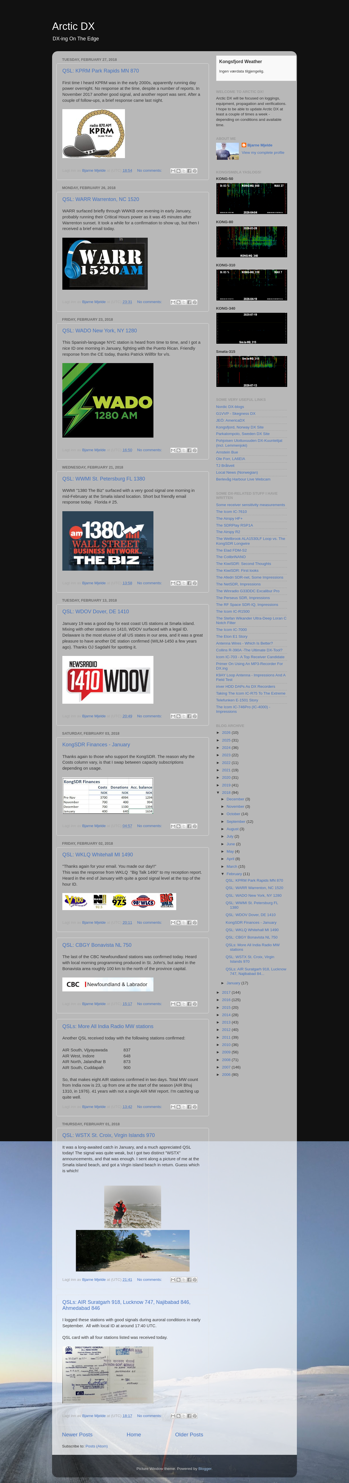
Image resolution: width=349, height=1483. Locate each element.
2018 (227, 792)
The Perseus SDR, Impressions (243, 598)
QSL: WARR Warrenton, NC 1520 (100, 199)
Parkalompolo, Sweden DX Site (243, 434)
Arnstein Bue (227, 452)
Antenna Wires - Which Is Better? (244, 643)
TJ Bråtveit (225, 465)
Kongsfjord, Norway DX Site (240, 427)
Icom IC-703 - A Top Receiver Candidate (250, 657)
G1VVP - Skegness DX (236, 413)
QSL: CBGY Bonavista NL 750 (97, 945)
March (232, 866)
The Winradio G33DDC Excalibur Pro (248, 591)
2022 (227, 763)
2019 (227, 785)
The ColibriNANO (231, 557)
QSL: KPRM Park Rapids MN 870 (100, 71)
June (231, 844)
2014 (227, 1015)
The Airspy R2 (228, 532)
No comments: (150, 170)
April (231, 859)
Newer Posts (77, 1435)
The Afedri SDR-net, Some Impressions (249, 577)
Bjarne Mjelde (259, 145)
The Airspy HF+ (229, 518)
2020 (227, 777)
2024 (227, 747)
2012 (227, 1030)
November (236, 806)
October (234, 814)
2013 (227, 1022)
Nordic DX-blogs (230, 407)
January (234, 983)
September (237, 821)
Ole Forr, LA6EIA (230, 459)
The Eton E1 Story (231, 636)
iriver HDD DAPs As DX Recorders (245, 686)
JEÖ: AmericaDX (230, 420)
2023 (227, 755)
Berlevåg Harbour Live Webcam (243, 479)
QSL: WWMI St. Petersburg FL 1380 (103, 479)
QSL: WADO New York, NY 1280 (99, 331)
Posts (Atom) (97, 1446)
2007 (227, 1067)
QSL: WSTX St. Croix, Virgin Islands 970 (108, 1135)
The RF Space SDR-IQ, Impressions (247, 604)
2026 (227, 732)
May (231, 851)
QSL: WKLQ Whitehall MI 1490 (97, 855)
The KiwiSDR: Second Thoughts (243, 564)
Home (134, 1435)
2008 (227, 1060)
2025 (227, 740)
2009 (227, 1052)
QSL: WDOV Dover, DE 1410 (95, 611)
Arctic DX (73, 26)
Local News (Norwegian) (237, 472)
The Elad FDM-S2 (231, 550)
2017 (227, 992)
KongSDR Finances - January (96, 744)
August (233, 829)
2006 (227, 1074)
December (236, 799)
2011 (227, 1037)
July (231, 836)
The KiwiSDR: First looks (237, 570)
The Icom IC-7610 (231, 511)
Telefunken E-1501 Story (237, 700)
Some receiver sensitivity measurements (250, 505)
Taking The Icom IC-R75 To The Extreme (251, 693)
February (235, 874)
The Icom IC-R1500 (233, 611)
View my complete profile (263, 152)
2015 (227, 1007)
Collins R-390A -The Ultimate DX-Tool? (249, 650)
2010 (227, 1045)
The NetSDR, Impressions (238, 584)
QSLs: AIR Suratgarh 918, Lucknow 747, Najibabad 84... (256, 971)
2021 (227, 770)
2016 (227, 1000)
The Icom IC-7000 (231, 629)
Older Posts (189, 1435)
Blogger (205, 1469)
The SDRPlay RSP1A (234, 525)
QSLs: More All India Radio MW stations (107, 1026)
